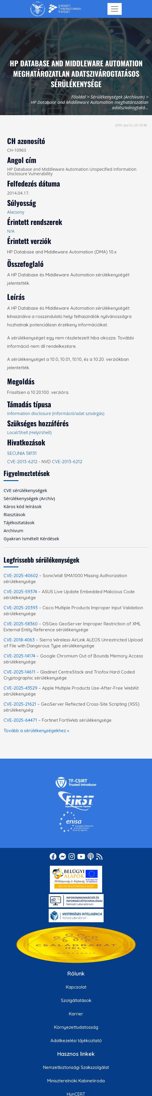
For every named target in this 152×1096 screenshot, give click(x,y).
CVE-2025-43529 (20, 688)
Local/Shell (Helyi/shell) (29, 432)
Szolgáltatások (76, 1000)
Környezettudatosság (76, 1027)
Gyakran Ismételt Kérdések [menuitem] (31, 538)
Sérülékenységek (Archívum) (118, 97)
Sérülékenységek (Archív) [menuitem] (29, 498)
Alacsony (15, 212)
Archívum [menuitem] (13, 530)
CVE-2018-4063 (19, 640)
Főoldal (78, 97)
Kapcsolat (76, 987)
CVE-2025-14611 (19, 672)
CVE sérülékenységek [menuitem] (25, 490)
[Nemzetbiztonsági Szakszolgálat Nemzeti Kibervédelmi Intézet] (55, 9)
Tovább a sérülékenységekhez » (36, 730)
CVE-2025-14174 (19, 656)
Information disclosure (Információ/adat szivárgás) (55, 413)
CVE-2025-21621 (20, 704)
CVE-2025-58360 (21, 624)
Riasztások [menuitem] (14, 514)
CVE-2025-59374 (20, 591)
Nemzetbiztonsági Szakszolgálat (76, 1067)
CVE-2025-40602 (21, 575)
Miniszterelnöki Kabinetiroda (76, 1081)
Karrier (76, 1014)
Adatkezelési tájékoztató (76, 1040)
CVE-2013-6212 (22, 461)
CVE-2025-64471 (20, 720)
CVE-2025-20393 (21, 607)
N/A (11, 231)
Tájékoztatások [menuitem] (19, 522)
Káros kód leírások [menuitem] (23, 506)
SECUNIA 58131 (22, 453)
